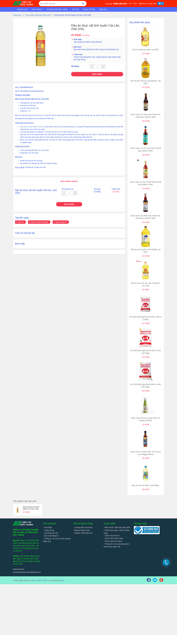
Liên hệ (103, 9)
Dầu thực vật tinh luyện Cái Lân (31, 127)
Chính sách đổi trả (112, 536)
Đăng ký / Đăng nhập (148, 4)
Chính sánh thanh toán (113, 538)
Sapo (62, 580)
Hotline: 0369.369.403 (82, 533)
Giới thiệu (47, 527)
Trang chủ (22, 9)
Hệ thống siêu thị (50, 533)
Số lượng (75, 66)
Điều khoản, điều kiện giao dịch (117, 527)
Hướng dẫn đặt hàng (57, 9)
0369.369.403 (120, 3)
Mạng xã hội (89, 9)
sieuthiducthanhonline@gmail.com (27, 572)
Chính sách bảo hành (113, 541)
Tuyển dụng (48, 530)
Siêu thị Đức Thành (39, 580)
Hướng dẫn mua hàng (82, 527)
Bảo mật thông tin (51, 536)
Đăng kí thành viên (81, 530)
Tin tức (75, 9)
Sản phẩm (37, 9)
